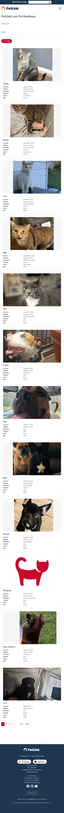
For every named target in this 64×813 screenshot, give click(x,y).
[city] (32, 27)
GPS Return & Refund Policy (32, 769)
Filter (6, 41)
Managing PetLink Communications (32, 756)
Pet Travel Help (32, 763)
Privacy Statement (32, 752)
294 (21, 724)
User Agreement (32, 754)
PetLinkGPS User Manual (32, 765)
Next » (27, 724)
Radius (3, 32)
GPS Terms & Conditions (32, 767)
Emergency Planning (32, 759)
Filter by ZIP (5, 24)
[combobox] (32, 36)
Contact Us (32, 780)
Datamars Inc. (32, 786)
